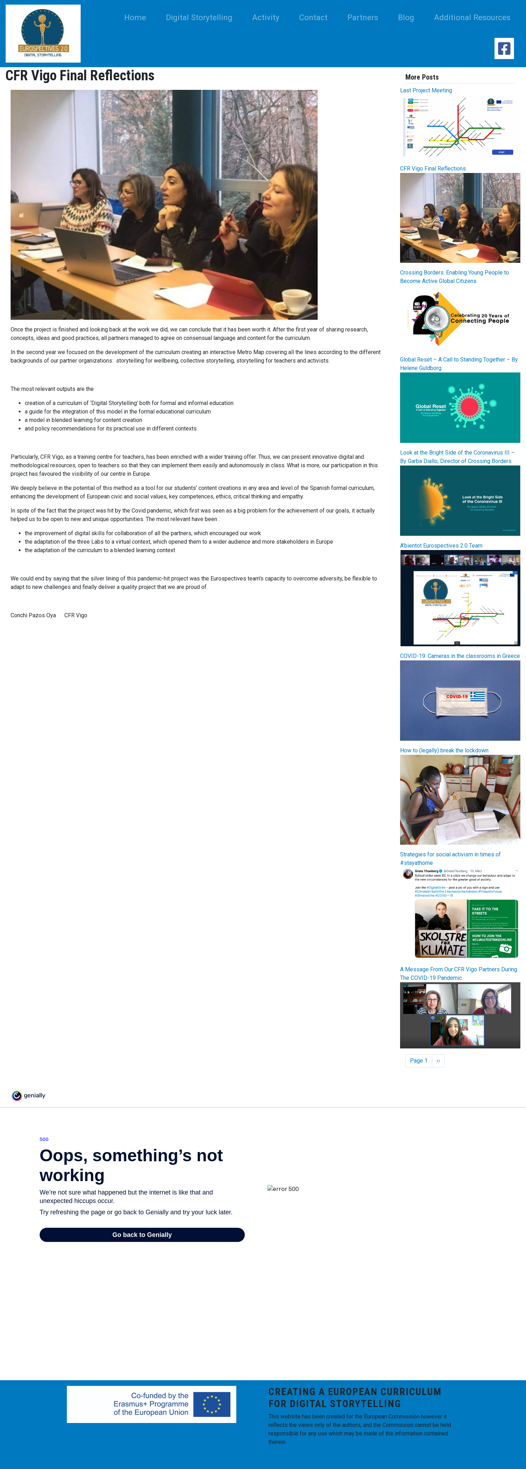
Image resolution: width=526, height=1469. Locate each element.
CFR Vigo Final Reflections (433, 168)
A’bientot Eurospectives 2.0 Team (441, 545)
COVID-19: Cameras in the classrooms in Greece (460, 656)
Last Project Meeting (426, 90)
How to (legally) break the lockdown (444, 750)
